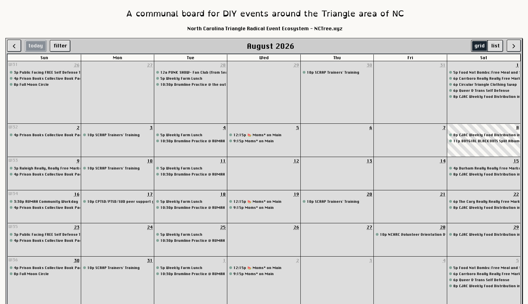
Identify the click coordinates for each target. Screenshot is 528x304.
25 (223, 227)
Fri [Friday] (410, 57)
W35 (13, 226)
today (35, 45)
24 (150, 227)
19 (296, 194)
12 (296, 160)
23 (76, 227)
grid (479, 45)
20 (369, 194)
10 (150, 160)
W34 (13, 193)
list (495, 45)
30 (369, 65)
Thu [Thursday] (337, 57)
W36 (13, 259)
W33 (13, 160)
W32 (13, 126)
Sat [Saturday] (483, 57)
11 (223, 160)
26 (76, 65)
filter (60, 45)
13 (369, 160)
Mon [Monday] (117, 57)
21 (443, 194)
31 (443, 65)
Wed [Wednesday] (264, 57)
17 (150, 194)
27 (150, 65)
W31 (13, 64)
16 (76, 194)
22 (516, 194)
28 (223, 65)
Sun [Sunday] (44, 57)
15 (516, 160)
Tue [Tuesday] (190, 57)
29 (296, 65)
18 (223, 194)
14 (443, 160)
